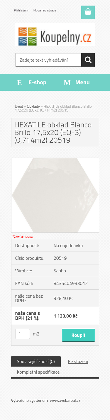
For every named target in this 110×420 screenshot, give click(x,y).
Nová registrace (44, 10)
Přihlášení (21, 10)
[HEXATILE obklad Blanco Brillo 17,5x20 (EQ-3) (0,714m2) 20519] (55, 160)
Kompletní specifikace (38, 371)
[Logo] (55, 34)
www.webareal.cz (65, 400)
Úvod (19, 106)
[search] (88, 60)
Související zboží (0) (36, 361)
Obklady (33, 106)
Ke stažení (78, 361)
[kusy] (22, 334)
